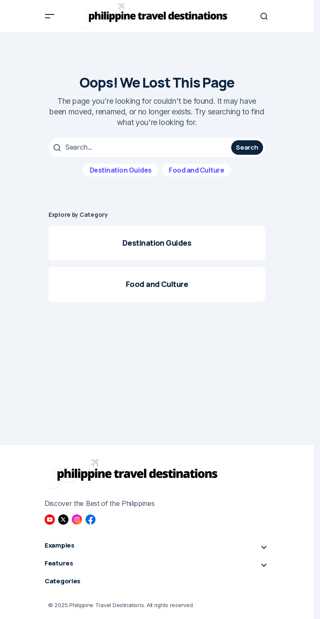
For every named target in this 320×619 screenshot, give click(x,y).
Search (247, 147)
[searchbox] (141, 147)
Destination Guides (121, 170)
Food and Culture (196, 170)
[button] (50, 16)
